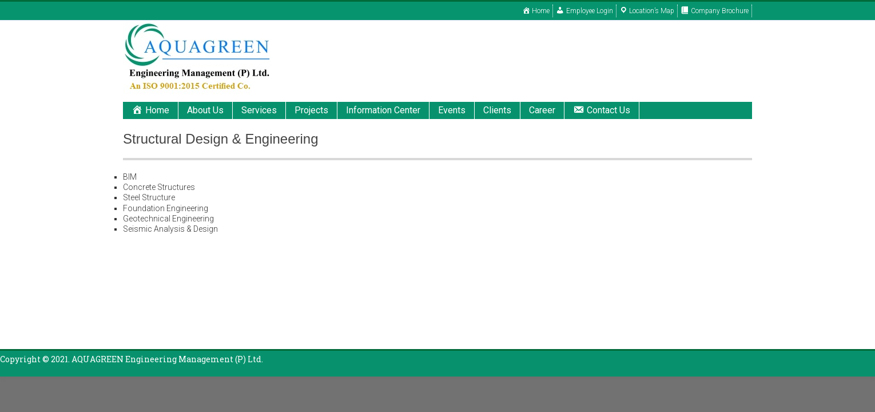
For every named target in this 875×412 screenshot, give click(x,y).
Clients (497, 110)
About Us (205, 110)
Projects (311, 110)
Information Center (383, 110)
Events (452, 110)
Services (259, 110)
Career (542, 110)
